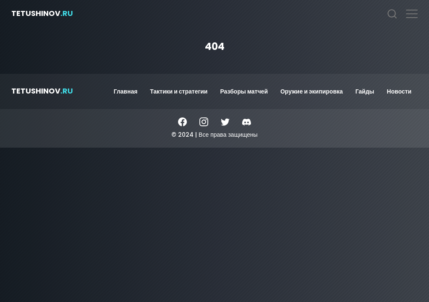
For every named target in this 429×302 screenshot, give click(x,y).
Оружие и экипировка (311, 91)
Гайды (364, 91)
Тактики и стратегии (178, 91)
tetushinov (42, 13)
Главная (125, 91)
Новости (399, 91)
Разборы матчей (244, 91)
